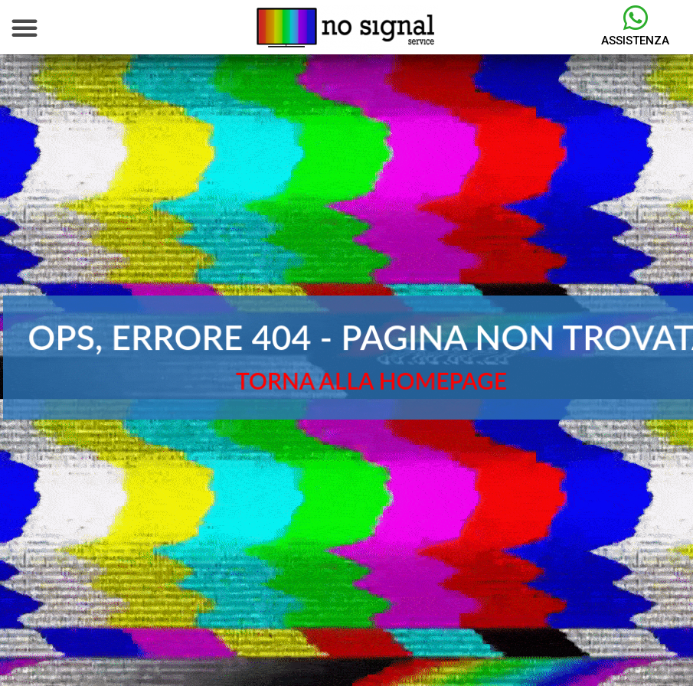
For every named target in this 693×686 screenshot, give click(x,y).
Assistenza (635, 40)
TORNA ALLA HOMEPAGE (371, 380)
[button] (24, 27)
